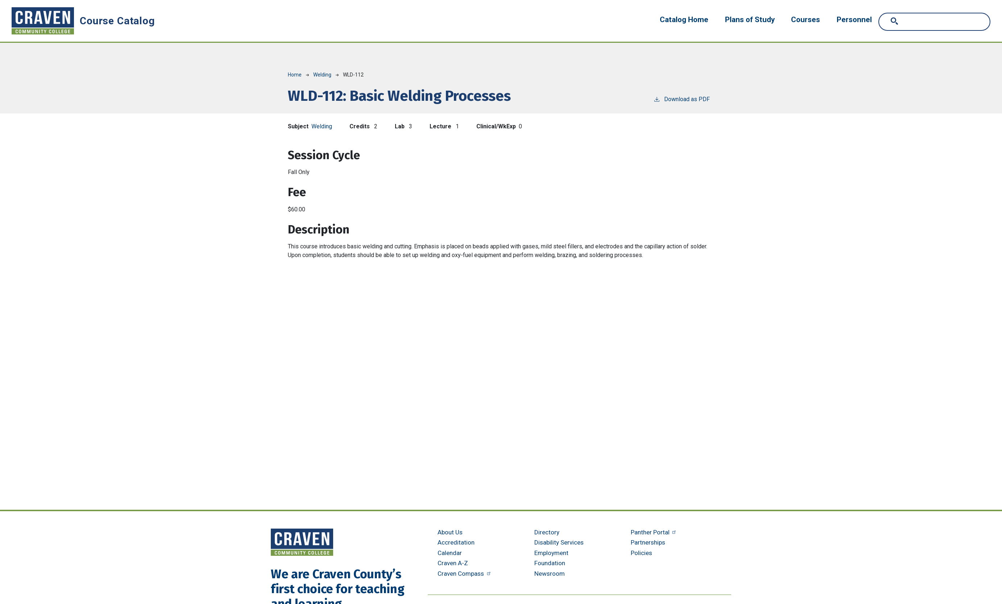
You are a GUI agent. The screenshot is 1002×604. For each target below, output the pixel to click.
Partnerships (648, 542)
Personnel (854, 19)
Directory (546, 532)
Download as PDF (681, 99)
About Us (450, 532)
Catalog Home (684, 19)
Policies (641, 553)
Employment (551, 553)
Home (295, 75)
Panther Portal (654, 532)
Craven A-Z (453, 563)
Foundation (549, 563)
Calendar (450, 553)
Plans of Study (750, 19)
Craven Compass (465, 573)
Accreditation (456, 542)
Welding (322, 75)
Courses (805, 19)
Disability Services (559, 542)
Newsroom (549, 573)
